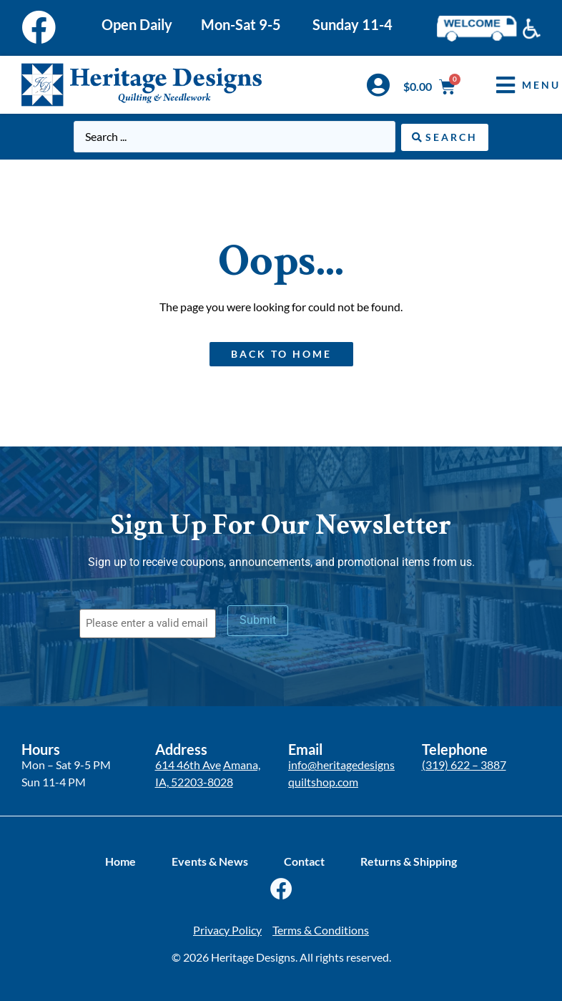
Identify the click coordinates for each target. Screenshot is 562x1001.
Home (120, 860)
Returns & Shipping (408, 860)
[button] (518, 84)
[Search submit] (444, 137)
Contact (304, 860)
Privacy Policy (227, 929)
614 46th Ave (188, 764)
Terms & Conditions (320, 929)
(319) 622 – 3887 (464, 764)
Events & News (210, 860)
